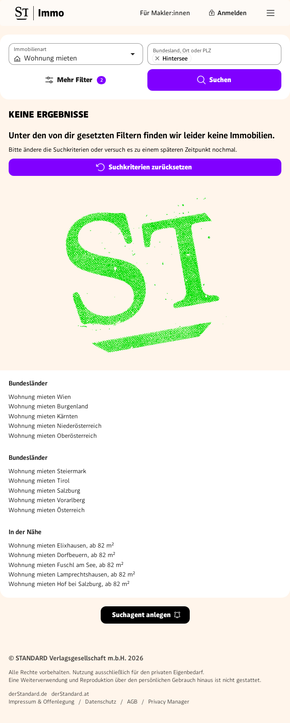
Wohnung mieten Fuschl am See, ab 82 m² (66, 564)
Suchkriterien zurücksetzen (144, 167)
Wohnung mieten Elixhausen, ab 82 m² (61, 545)
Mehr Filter (75, 80)
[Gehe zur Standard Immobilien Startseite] (38, 13)
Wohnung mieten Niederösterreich (55, 425)
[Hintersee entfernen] (157, 58)
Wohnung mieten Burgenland (48, 406)
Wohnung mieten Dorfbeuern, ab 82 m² (62, 554)
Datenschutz (100, 701)
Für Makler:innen (165, 13)
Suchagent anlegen (146, 615)
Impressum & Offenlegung (41, 701)
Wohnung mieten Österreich (47, 509)
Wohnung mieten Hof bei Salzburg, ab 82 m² (69, 583)
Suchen (213, 80)
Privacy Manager (168, 701)
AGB (132, 701)
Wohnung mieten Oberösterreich (53, 435)
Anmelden (227, 13)
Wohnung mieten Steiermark (47, 471)
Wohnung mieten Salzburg (44, 490)
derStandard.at (70, 694)
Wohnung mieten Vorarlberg (47, 500)
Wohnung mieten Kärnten (43, 416)
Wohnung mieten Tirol (39, 480)
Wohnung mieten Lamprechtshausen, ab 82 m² (72, 574)
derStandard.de (28, 694)
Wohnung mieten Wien (40, 396)
